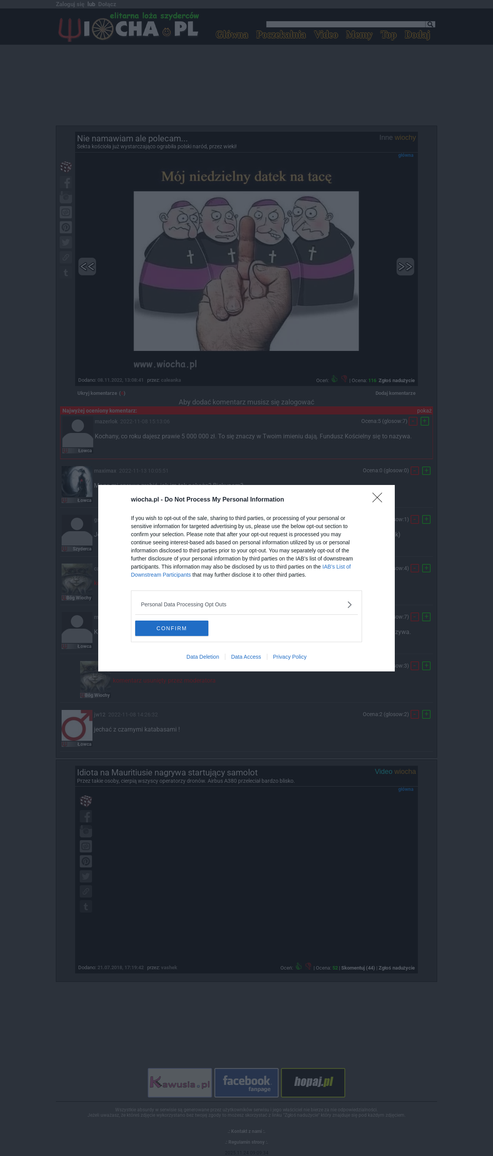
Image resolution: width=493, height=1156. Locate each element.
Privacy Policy (290, 657)
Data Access (246, 657)
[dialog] (246, 578)
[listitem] (246, 605)
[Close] (379, 500)
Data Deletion (202, 657)
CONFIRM (171, 628)
